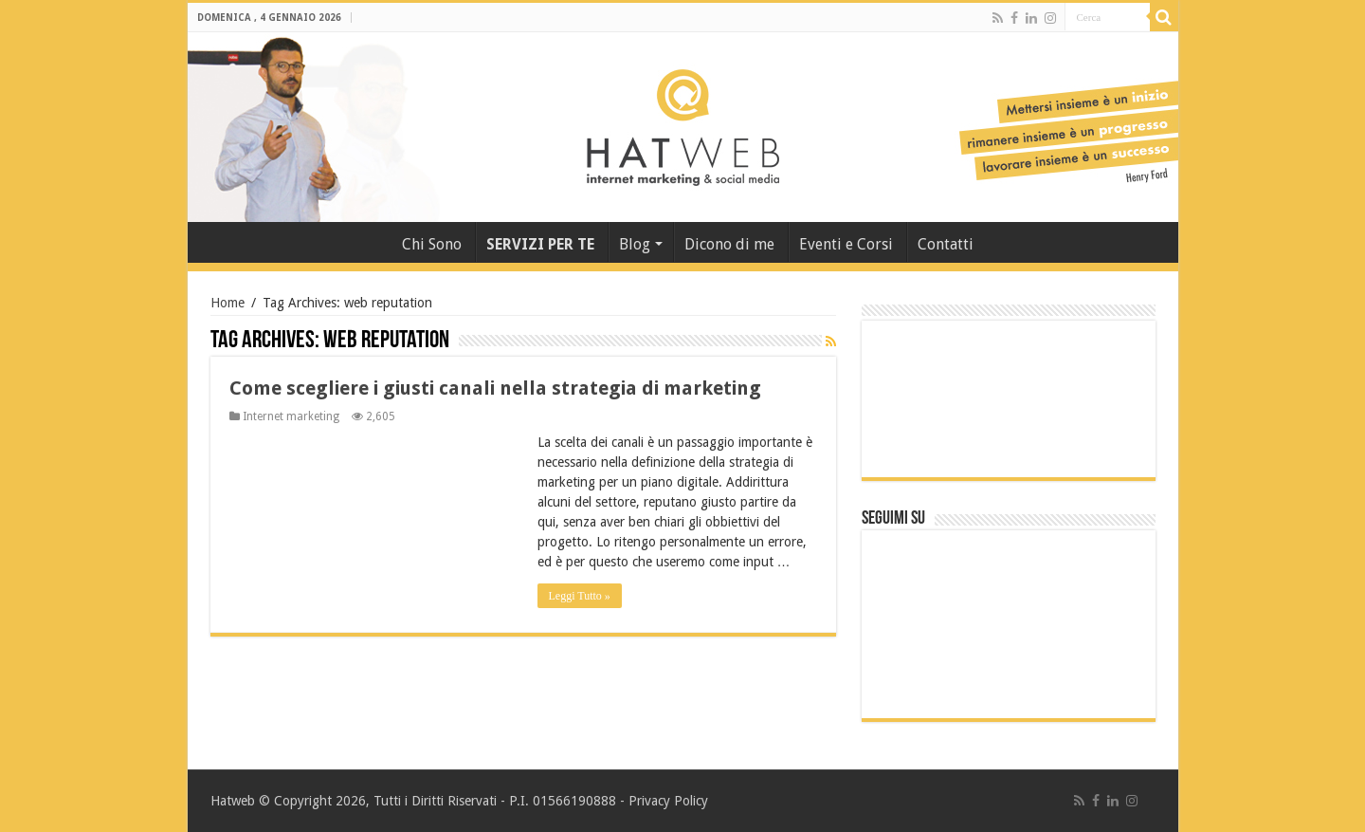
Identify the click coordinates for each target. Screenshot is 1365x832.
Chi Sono (432, 244)
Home (227, 302)
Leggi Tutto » (579, 595)
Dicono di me (729, 244)
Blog (634, 244)
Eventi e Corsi (846, 244)
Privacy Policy (668, 800)
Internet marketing (291, 416)
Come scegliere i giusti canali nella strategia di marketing (495, 388)
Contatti (946, 244)
